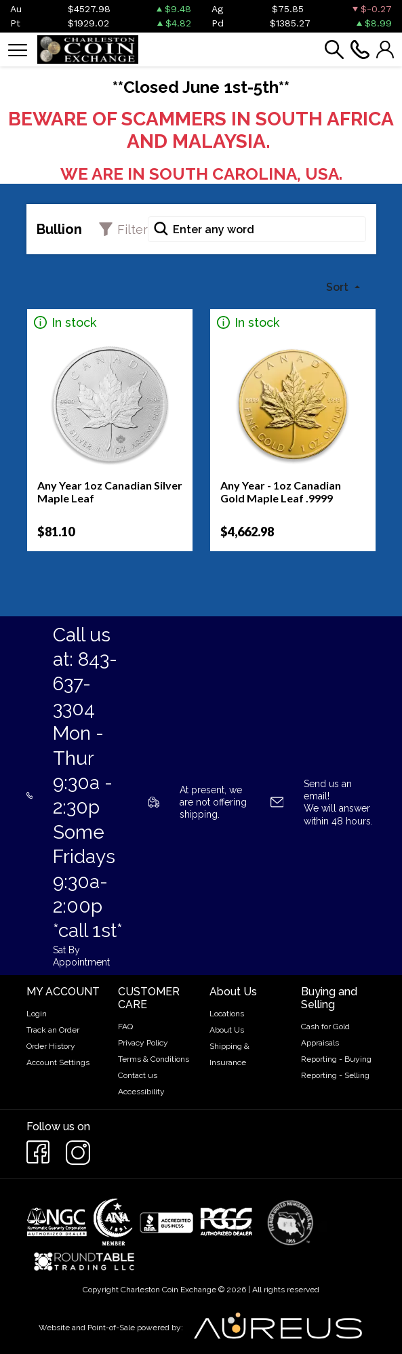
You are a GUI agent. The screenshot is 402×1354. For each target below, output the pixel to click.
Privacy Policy (143, 1043)
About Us (226, 1030)
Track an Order (52, 1030)
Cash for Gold (325, 1026)
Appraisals (320, 1043)
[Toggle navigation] (17, 49)
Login (36, 1013)
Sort (338, 287)
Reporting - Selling (335, 1075)
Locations (226, 1013)
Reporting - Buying (336, 1059)
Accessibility (141, 1091)
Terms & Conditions (153, 1059)
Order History (50, 1046)
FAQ (125, 1026)
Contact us (137, 1075)
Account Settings (57, 1062)
